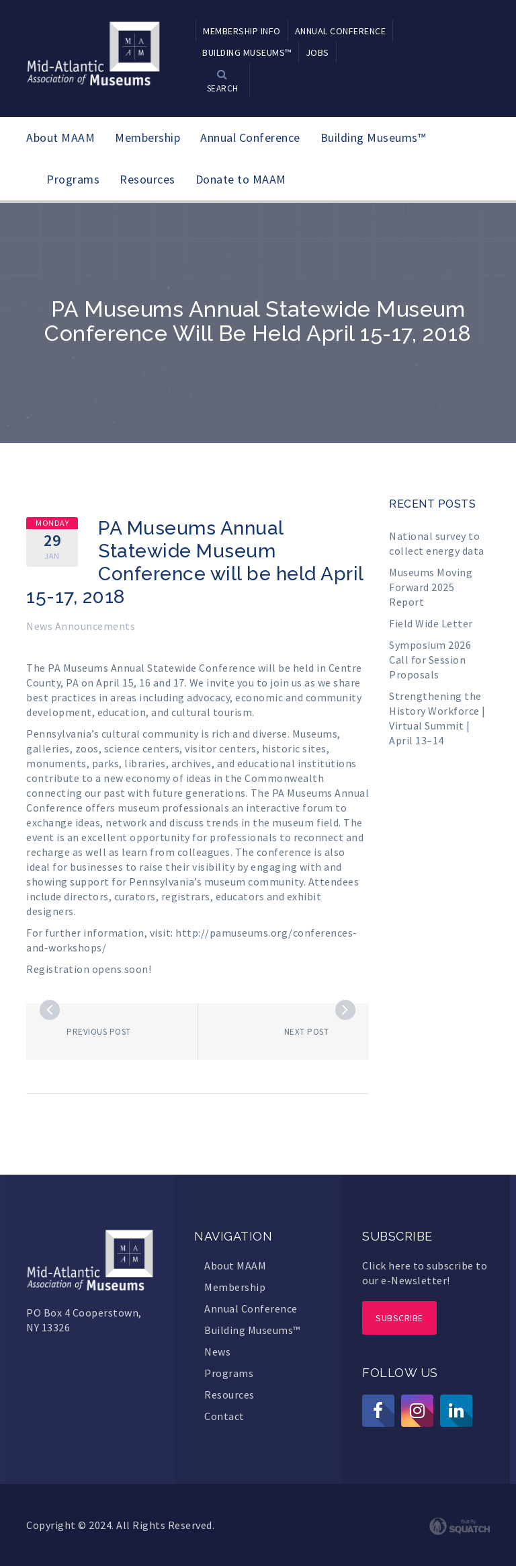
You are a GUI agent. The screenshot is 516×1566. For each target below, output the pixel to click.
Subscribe (399, 1318)
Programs (72, 179)
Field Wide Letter (431, 623)
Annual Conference (250, 137)
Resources (147, 179)
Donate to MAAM (241, 179)
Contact (224, 1416)
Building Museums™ (373, 137)
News (217, 1351)
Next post (306, 1032)
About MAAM (60, 137)
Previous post (99, 1032)
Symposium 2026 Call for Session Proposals (430, 659)
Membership (147, 137)
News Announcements (80, 626)
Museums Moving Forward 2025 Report (430, 587)
